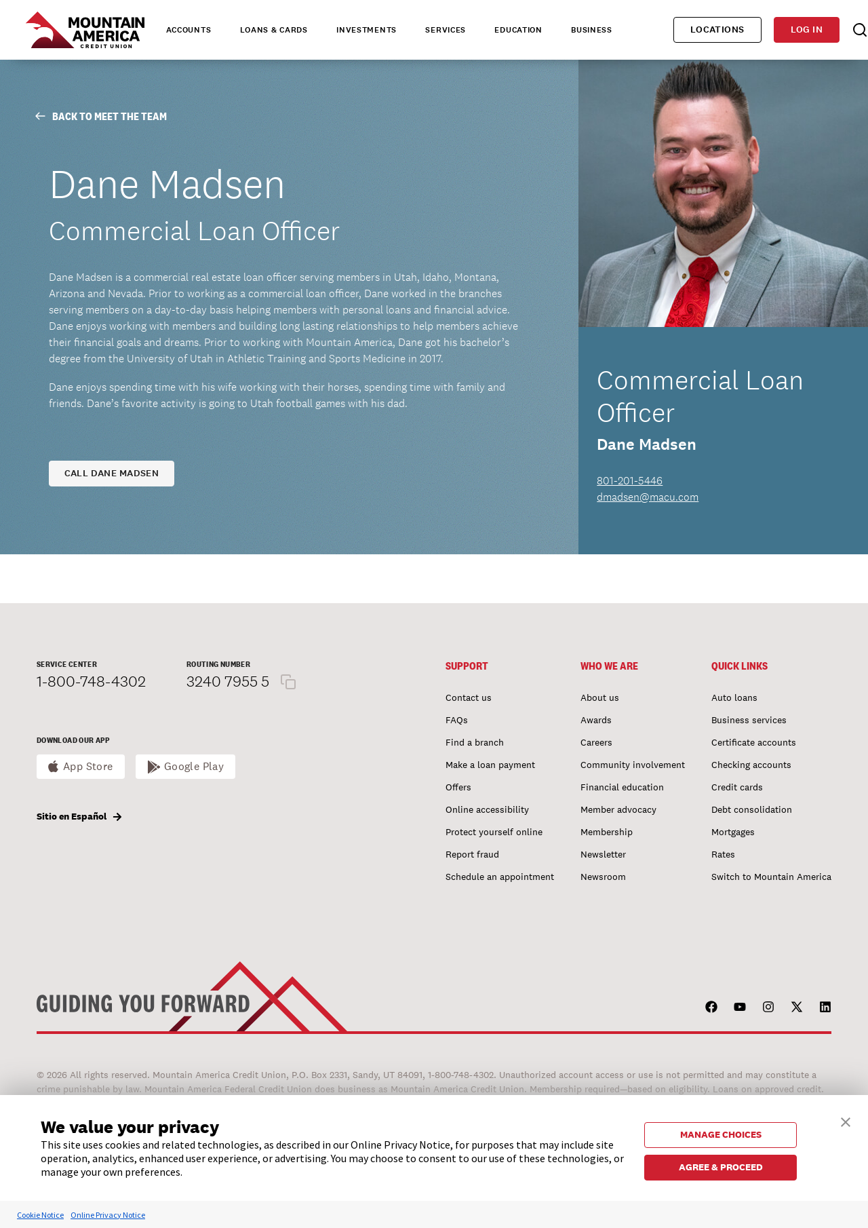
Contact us (469, 697)
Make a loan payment (490, 765)
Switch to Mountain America (771, 876)
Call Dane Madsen (111, 473)
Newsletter (603, 854)
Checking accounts (751, 765)
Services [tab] (445, 29)
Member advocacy (618, 809)
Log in (807, 29)
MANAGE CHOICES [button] (721, 1134)
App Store (88, 766)
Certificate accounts (753, 742)
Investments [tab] (366, 29)
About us (599, 697)
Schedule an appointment (500, 876)
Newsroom (603, 876)
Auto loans (734, 697)
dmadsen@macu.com (647, 497)
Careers (596, 742)
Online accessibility (487, 809)
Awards (596, 720)
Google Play (194, 766)
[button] (845, 1120)
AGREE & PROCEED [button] (721, 1167)
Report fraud (472, 854)
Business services (749, 720)
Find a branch (475, 742)
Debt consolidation (751, 809)
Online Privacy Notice (108, 1215)
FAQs (457, 720)
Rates (723, 854)
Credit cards (737, 787)
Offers (458, 787)
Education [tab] (518, 29)
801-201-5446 (630, 481)
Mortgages (733, 832)
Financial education (622, 787)
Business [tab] (591, 29)
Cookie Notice (40, 1215)
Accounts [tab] (189, 29)
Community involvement (632, 765)
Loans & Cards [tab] (274, 29)
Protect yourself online (494, 832)
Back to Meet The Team (101, 116)
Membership (606, 832)
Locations (717, 29)
